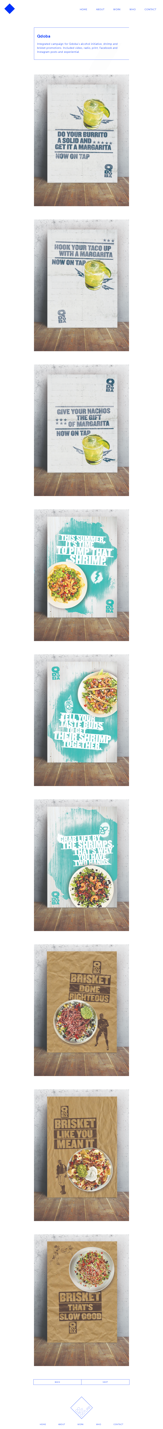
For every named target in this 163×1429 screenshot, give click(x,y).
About (100, 9)
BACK (57, 1382)
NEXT (105, 1382)
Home (83, 9)
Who (133, 9)
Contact (150, 9)
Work (117, 9)
